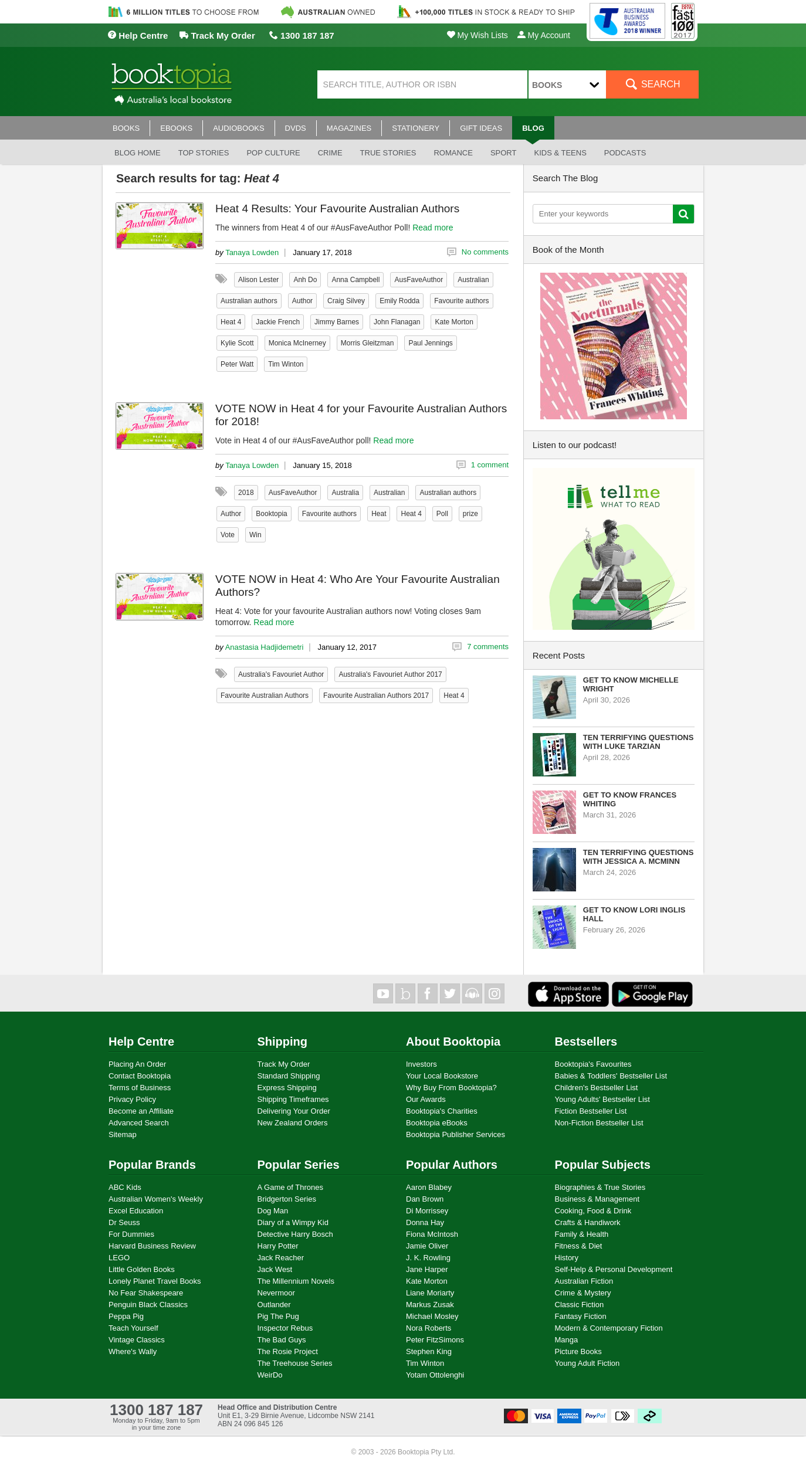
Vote (228, 535)
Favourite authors (461, 301)
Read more (432, 227)
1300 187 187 (301, 35)
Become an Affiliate (141, 1111)
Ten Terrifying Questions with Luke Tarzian (638, 742)
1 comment (490, 464)
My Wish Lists (477, 35)
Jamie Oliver (427, 1245)
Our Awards (426, 1099)
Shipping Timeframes (293, 1099)
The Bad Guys (282, 1339)
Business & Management (597, 1199)
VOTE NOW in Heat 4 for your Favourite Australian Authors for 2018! (361, 415)
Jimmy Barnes (336, 322)
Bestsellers (586, 1041)
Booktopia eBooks (437, 1122)
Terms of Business (140, 1087)
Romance (453, 152)
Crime (330, 152)
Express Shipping (287, 1087)
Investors (421, 1064)
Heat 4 (231, 322)
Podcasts (625, 152)
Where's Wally (133, 1351)
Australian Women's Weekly (156, 1199)
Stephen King (429, 1351)
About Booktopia (453, 1041)
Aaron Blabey (429, 1187)
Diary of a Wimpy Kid (293, 1222)
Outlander (274, 1304)
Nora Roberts (428, 1328)
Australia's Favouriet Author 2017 (390, 674)
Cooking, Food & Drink (593, 1210)
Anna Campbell (355, 280)
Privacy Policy (132, 1099)
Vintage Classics (137, 1339)
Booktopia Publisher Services (455, 1134)
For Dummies (131, 1234)
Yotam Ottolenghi (435, 1375)
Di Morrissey (427, 1210)
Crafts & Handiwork (588, 1222)
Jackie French (278, 322)
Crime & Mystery (583, 1292)
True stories (388, 152)
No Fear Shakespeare (146, 1292)
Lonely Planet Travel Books (155, 1281)
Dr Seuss (124, 1222)
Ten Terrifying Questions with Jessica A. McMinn (638, 857)
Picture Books (578, 1351)
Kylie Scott (237, 343)
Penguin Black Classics (148, 1304)
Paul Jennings (430, 343)
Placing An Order (137, 1064)
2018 (246, 493)
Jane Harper (427, 1269)
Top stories (203, 152)
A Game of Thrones (291, 1187)
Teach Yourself (133, 1328)
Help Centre (137, 35)
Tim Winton (285, 364)
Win (255, 535)
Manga (566, 1339)
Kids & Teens (560, 152)
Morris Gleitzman (367, 343)
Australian (473, 280)
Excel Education (136, 1210)
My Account (543, 35)
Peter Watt (237, 364)
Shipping (283, 1041)
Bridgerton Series (287, 1199)
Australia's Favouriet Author (281, 674)
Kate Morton (454, 322)
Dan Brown (424, 1199)
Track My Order (217, 35)
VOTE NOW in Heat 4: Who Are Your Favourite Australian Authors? (357, 585)
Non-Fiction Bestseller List (599, 1122)
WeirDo (270, 1375)
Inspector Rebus (285, 1328)
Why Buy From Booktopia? (451, 1087)
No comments (485, 251)
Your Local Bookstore (442, 1075)
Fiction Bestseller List (591, 1111)
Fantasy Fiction (581, 1316)
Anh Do (305, 280)
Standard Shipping (289, 1075)
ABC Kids (125, 1187)
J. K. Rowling (428, 1257)
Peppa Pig (126, 1316)
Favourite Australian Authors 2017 (376, 695)
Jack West (275, 1269)
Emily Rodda (399, 301)
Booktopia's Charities (441, 1111)
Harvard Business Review (152, 1245)
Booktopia (271, 514)
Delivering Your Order (294, 1111)
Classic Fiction (579, 1304)
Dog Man (273, 1210)
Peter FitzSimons (435, 1339)
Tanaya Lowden (252, 252)
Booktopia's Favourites (593, 1064)
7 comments (488, 646)
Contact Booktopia (140, 1075)
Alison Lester (258, 280)
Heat (378, 514)
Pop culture (273, 152)
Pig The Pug (278, 1316)
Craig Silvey (346, 301)
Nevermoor (276, 1292)
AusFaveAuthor (418, 280)
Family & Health (582, 1234)
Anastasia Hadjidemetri (264, 647)
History (566, 1257)
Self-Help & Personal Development (614, 1269)
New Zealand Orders (293, 1122)
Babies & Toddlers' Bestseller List (611, 1075)
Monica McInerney (297, 343)
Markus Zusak (430, 1304)
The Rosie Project (288, 1351)
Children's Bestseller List (596, 1087)
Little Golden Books (142, 1269)
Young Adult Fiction (587, 1363)
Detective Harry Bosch (295, 1234)
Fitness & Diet (578, 1245)
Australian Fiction (584, 1281)
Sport (503, 152)
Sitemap (123, 1134)
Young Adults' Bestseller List (602, 1099)
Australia (345, 493)
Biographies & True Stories (600, 1187)
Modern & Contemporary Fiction (609, 1328)
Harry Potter (278, 1245)
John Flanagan (397, 322)
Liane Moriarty (430, 1292)
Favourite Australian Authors (265, 695)
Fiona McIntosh (432, 1234)
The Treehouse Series (295, 1363)
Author (302, 301)
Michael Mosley (432, 1316)
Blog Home (137, 152)
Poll (442, 514)
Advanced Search (139, 1122)
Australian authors (249, 301)
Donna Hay (425, 1222)
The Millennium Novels (296, 1281)
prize (470, 514)
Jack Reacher (281, 1257)
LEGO (119, 1257)
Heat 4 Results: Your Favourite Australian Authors (337, 208)
